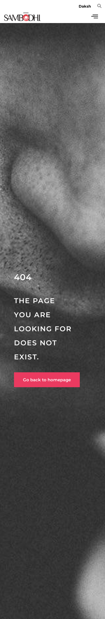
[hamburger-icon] (94, 17)
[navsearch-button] (99, 6)
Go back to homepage (47, 379)
